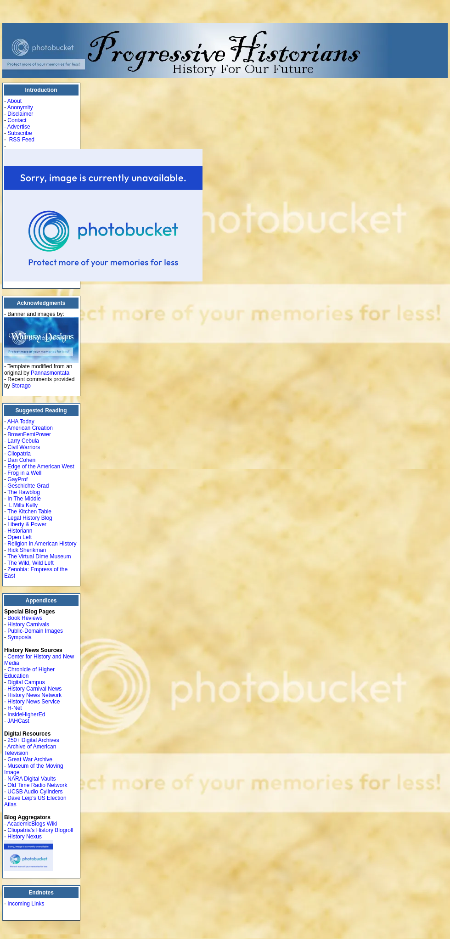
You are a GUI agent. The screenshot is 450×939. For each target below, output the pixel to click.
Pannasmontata (50, 373)
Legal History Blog (29, 518)
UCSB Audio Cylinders (34, 791)
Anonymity (20, 107)
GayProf (17, 479)
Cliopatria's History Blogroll (40, 830)
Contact (16, 120)
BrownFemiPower (29, 434)
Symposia (19, 637)
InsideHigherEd (26, 714)
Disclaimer (20, 114)
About (14, 101)
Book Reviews (24, 618)
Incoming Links (25, 903)
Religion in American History (41, 543)
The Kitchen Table (29, 511)
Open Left (19, 537)
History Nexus (24, 836)
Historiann (19, 531)
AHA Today (20, 421)
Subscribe (19, 133)
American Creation (30, 428)
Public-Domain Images (35, 631)
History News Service (33, 701)
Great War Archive (29, 759)
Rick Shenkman (26, 550)
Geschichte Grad (28, 486)
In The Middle (24, 498)
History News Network (34, 695)
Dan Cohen (21, 460)
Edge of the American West (40, 466)
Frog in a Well (24, 473)
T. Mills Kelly (22, 505)
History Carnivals (28, 624)
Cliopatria (19, 453)
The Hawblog (23, 492)
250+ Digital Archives (33, 740)
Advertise (18, 127)
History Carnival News (34, 689)
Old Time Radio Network (37, 785)
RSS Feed (21, 139)
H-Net (14, 708)
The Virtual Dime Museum (39, 556)
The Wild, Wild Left (30, 563)
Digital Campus (26, 682)
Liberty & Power (26, 524)
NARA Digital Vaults (31, 779)
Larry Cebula (23, 441)
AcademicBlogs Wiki (32, 824)
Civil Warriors (23, 447)
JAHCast (18, 721)
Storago (21, 385)
